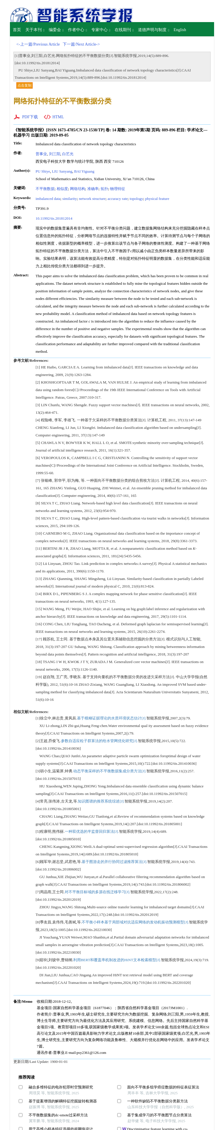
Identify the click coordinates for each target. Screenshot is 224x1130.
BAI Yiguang (84, 171)
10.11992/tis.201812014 (54, 218)
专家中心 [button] (100, 30)
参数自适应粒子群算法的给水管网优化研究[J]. (99, 741)
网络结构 (77, 189)
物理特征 (117, 189)
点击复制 (25, 85)
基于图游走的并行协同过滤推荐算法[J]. (114, 861)
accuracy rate (118, 198)
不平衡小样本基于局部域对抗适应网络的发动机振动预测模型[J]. (135, 922)
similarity (69, 198)
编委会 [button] (56, 30)
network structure (92, 198)
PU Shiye (43, 171)
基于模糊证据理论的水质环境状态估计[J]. (111, 718)
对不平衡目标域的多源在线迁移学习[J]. (97, 892)
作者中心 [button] (77, 30)
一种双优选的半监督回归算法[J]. (92, 831)
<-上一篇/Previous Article (38, 44)
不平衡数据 (45, 189)
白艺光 (68, 154)
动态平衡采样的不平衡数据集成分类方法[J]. (109, 771)
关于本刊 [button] (34, 30)
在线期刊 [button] (124, 30)
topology (136, 198)
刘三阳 (54, 154)
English (180, 30)
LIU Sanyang (62, 171)
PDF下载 (30, 117)
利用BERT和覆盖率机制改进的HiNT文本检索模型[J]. (117, 960)
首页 (17, 30)
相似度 (62, 189)
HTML (58, 117)
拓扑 (104, 189)
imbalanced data (48, 198)
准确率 (93, 189)
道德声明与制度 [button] (153, 30)
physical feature (157, 198)
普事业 (41, 154)
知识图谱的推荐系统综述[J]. (101, 801)
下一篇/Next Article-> (81, 44)
